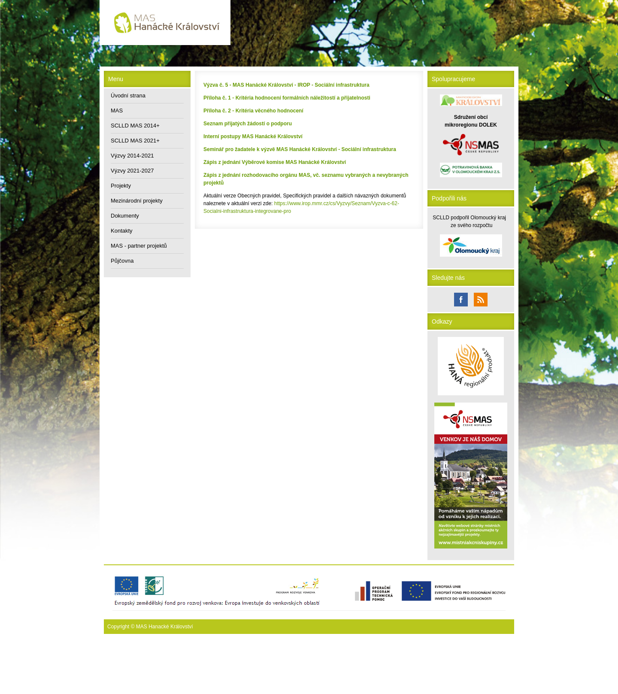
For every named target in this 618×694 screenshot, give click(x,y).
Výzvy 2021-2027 (132, 170)
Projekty (121, 185)
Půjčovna (122, 261)
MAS (117, 110)
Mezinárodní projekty (137, 200)
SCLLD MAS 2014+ (135, 125)
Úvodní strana (128, 95)
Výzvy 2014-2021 (132, 155)
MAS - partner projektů (139, 245)
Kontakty (122, 230)
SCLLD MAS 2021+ (135, 140)
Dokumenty (125, 215)
